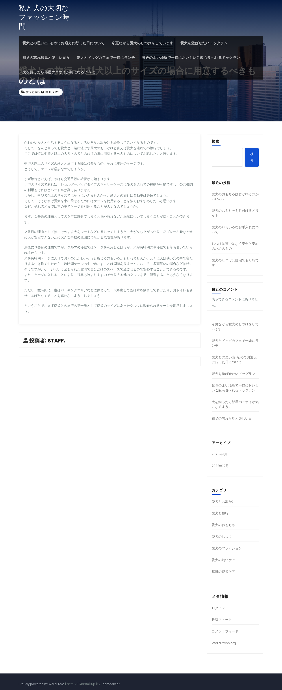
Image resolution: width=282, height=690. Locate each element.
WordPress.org (224, 643)
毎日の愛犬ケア (223, 571)
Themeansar (110, 684)
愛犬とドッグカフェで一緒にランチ (106, 57)
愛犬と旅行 (33, 92)
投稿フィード (222, 619)
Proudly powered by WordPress (42, 684)
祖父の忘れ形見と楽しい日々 (46, 57)
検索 (215, 141)
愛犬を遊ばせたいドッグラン (204, 43)
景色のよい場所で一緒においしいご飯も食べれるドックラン (191, 57)
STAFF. (56, 340)
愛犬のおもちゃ (223, 525)
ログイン (218, 608)
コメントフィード (225, 631)
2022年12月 (220, 465)
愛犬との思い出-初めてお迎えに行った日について (63, 43)
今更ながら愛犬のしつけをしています (142, 43)
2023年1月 (219, 454)
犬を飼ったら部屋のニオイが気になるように (58, 72)
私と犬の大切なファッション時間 (44, 17)
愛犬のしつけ (222, 536)
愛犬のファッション (227, 548)
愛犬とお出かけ (223, 501)
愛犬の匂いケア (223, 560)
